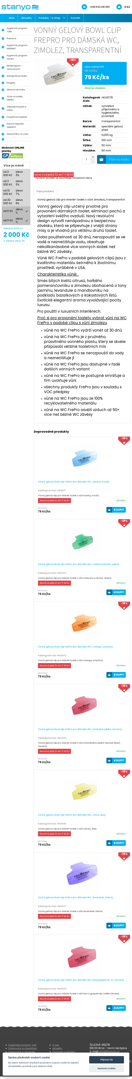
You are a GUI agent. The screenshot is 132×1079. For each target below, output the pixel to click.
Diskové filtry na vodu (17, 134)
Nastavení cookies (107, 1068)
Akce (11, 18)
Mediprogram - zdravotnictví (14, 67)
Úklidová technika (16, 89)
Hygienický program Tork (22, 1045)
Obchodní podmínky (63, 1052)
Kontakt (75, 18)
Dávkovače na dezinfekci (22, 1048)
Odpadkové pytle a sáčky (16, 108)
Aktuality (26, 18)
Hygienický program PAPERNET (17, 47)
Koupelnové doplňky (17, 116)
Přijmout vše (106, 1059)
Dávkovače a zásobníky (21, 1052)
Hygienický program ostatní (17, 57)
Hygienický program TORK (17, 30)
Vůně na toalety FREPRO (15, 98)
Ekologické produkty (17, 75)
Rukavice (11, 38)
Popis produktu (45, 191)
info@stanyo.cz (109, 1051)
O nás (55, 1045)
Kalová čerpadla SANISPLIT (15, 125)
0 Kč (127, 7)
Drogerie (11, 82)
